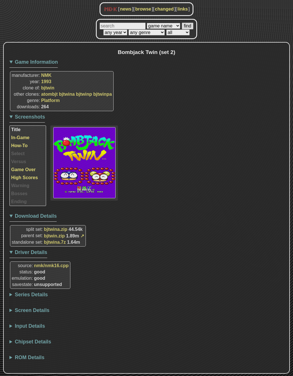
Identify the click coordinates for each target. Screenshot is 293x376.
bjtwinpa (102, 94)
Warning (20, 185)
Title (16, 129)
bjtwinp (84, 94)
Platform (50, 100)
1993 (46, 81)
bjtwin (47, 87)
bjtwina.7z (55, 242)
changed (164, 9)
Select (18, 153)
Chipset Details (33, 342)
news (125, 9)
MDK (111, 9)
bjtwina (67, 94)
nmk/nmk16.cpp (51, 265)
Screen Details (32, 310)
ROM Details (30, 357)
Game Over (23, 169)
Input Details (30, 326)
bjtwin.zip (54, 235)
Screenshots (30, 117)
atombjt (49, 94)
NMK (46, 75)
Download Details (36, 216)
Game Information (36, 62)
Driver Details (31, 252)
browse (143, 9)
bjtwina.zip (56, 229)
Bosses (19, 193)
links (182, 9)
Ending (19, 201)
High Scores (24, 177)
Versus (18, 161)
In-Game (20, 137)
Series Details (31, 294)
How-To (19, 145)
